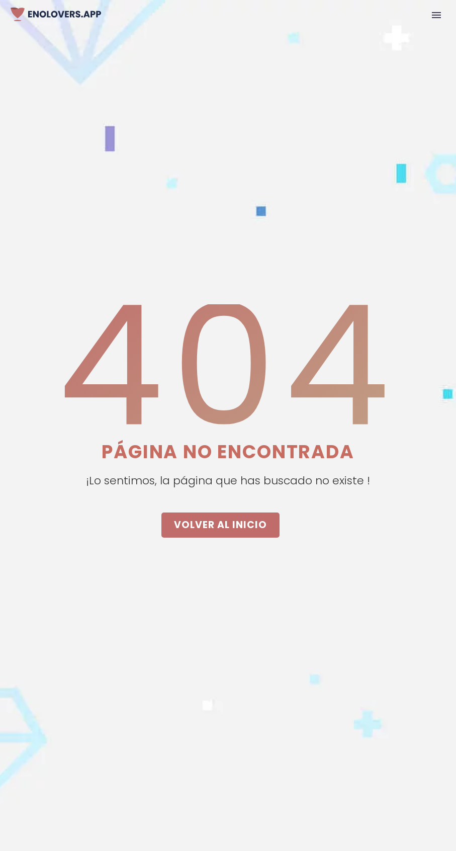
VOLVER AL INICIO (220, 525)
